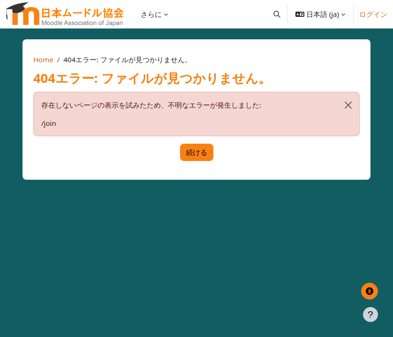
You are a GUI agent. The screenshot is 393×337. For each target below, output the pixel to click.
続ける (196, 152)
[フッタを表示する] (370, 314)
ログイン (373, 14)
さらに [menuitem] (151, 14)
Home (43, 59)
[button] (277, 14)
